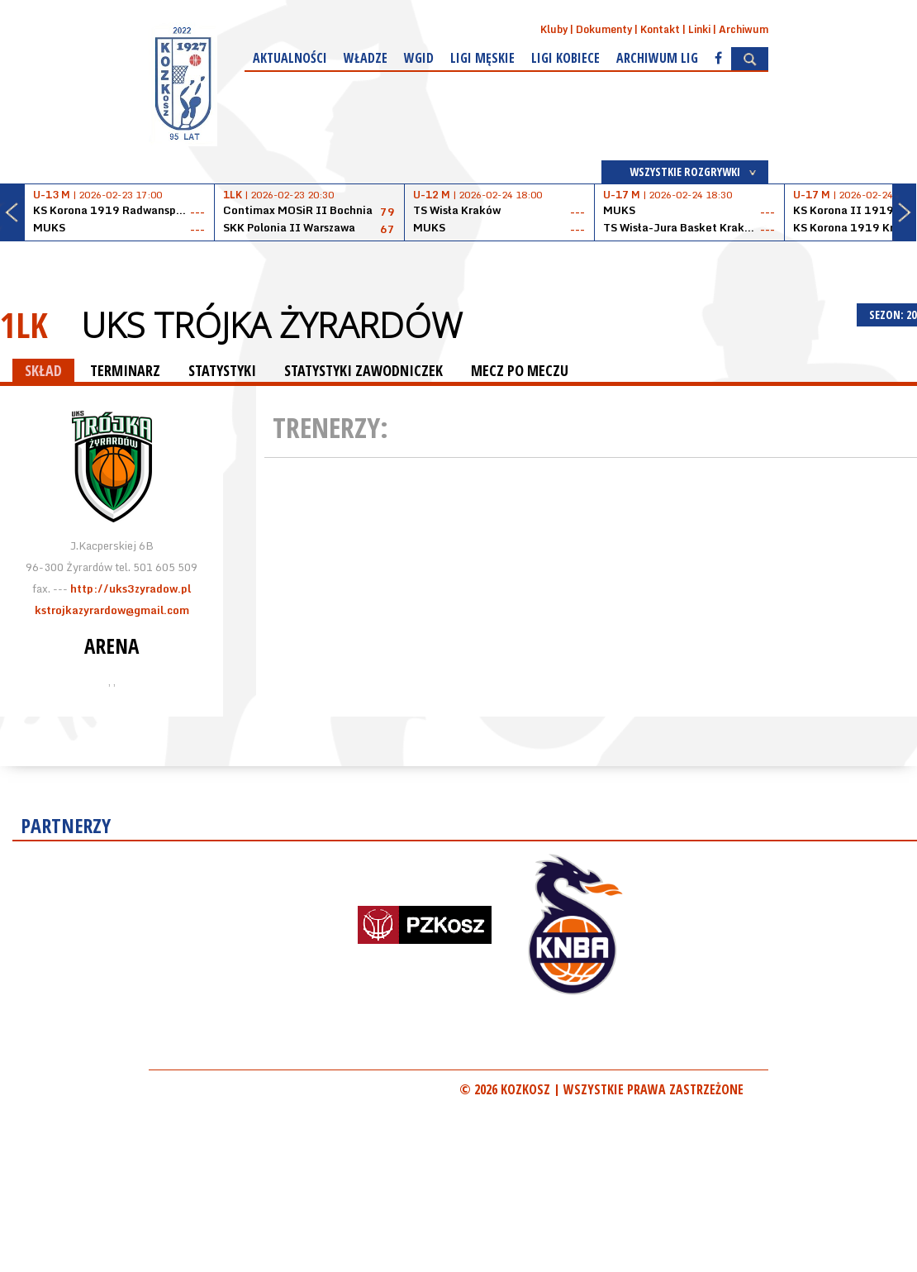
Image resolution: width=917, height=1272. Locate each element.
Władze (365, 58)
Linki (699, 29)
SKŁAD (43, 370)
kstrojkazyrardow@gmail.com (112, 610)
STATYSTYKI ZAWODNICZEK (363, 370)
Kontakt (660, 29)
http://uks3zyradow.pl (130, 588)
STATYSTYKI (222, 370)
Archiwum (743, 29)
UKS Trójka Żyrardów (271, 324)
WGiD (419, 58)
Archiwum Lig (657, 58)
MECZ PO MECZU (519, 370)
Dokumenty (604, 29)
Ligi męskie (482, 58)
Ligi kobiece (565, 58)
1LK (24, 324)
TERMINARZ (125, 370)
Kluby (554, 29)
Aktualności (290, 58)
